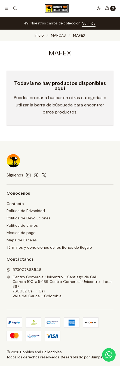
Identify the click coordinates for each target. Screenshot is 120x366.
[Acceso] (98, 8)
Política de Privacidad (26, 210)
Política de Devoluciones (28, 218)
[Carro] (110, 8)
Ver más (89, 23)
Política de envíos (22, 225)
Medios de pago (21, 232)
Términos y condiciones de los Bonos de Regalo (49, 247)
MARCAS (58, 35)
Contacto (15, 203)
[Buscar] (14, 8)
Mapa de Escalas (22, 240)
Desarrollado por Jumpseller (85, 357)
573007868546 (24, 269)
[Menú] (6, 8)
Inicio (39, 35)
